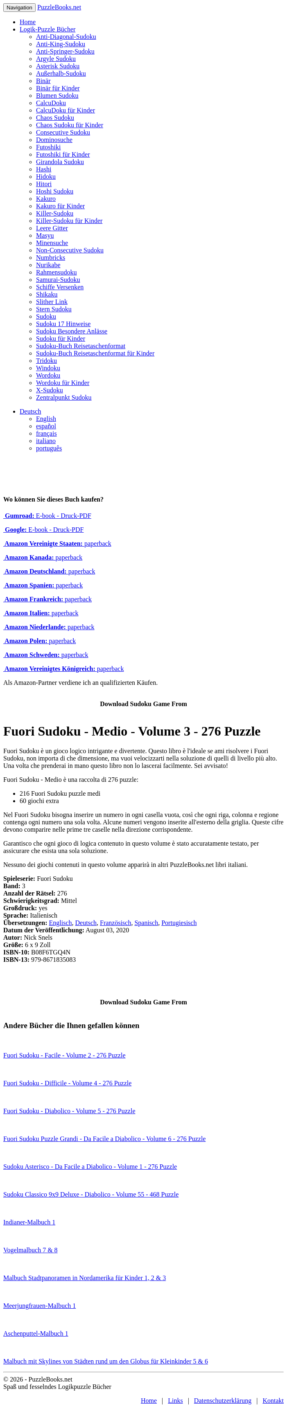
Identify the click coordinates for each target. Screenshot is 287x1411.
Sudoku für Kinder (60, 338)
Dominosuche (54, 139)
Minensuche (52, 242)
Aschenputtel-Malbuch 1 (35, 1333)
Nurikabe (48, 264)
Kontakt (273, 1400)
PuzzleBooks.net (59, 7)
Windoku (48, 368)
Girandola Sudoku (60, 161)
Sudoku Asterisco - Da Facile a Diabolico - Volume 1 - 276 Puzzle (90, 1166)
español (46, 426)
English (46, 418)
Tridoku (46, 360)
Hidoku (46, 176)
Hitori (44, 183)
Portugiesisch (179, 922)
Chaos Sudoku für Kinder (69, 125)
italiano (46, 440)
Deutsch (30, 411)
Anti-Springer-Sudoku (65, 51)
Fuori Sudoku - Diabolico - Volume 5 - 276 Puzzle (69, 1110)
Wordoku (48, 375)
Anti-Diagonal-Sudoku (66, 36)
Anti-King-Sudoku (60, 44)
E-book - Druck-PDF (47, 515)
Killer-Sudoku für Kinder (69, 220)
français (46, 433)
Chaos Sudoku (55, 117)
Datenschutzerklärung (222, 1400)
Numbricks (50, 257)
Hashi (43, 169)
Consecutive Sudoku (63, 132)
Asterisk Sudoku (57, 66)
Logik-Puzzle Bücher (47, 29)
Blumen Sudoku (57, 95)
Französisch (115, 922)
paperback (57, 543)
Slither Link (52, 301)
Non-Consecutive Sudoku (70, 250)
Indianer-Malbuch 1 (29, 1222)
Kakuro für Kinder (60, 206)
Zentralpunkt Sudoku (64, 397)
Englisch (60, 922)
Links (175, 1400)
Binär (43, 80)
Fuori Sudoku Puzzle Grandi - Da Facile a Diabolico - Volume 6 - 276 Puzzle (104, 1138)
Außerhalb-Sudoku (61, 73)
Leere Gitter (52, 228)
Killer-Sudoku (54, 213)
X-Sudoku (49, 390)
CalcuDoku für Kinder (65, 110)
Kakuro (46, 198)
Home (28, 21)
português (49, 448)
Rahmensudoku (56, 272)
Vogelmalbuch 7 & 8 (30, 1250)
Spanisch (146, 922)
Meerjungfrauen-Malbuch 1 (39, 1305)
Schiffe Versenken (60, 287)
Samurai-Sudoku (58, 279)
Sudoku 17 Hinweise (63, 323)
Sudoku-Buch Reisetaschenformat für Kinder (95, 353)
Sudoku (46, 316)
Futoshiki (48, 147)
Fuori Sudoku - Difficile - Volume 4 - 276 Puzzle (67, 1083)
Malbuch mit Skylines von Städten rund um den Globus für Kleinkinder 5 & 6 (105, 1361)
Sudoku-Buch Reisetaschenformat (80, 345)
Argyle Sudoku (56, 58)
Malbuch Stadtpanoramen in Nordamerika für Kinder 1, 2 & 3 (84, 1277)
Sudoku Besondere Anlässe (71, 331)
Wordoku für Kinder (62, 382)
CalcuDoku (51, 102)
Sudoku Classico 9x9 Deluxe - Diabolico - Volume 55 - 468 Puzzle (91, 1194)
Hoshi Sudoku (54, 191)
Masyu (45, 235)
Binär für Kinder (58, 88)
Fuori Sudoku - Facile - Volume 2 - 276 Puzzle (64, 1055)
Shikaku (46, 294)
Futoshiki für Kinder (63, 154)
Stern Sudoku (54, 309)
